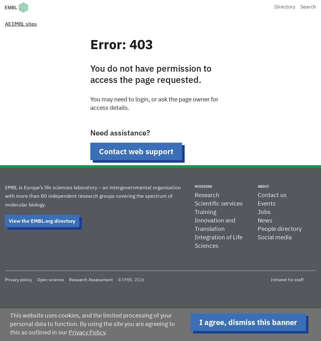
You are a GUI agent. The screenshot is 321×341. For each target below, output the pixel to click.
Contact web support (136, 151)
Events (267, 204)
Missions (203, 186)
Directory (284, 7)
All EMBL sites (21, 24)
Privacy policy (18, 280)
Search (308, 7)
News (265, 221)
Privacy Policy (87, 333)
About (263, 186)
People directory (280, 229)
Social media (275, 238)
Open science (50, 280)
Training (205, 212)
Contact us (272, 195)
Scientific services (219, 204)
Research (207, 195)
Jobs (264, 212)
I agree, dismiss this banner (248, 322)
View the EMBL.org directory (42, 221)
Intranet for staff (287, 280)
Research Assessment (91, 280)
